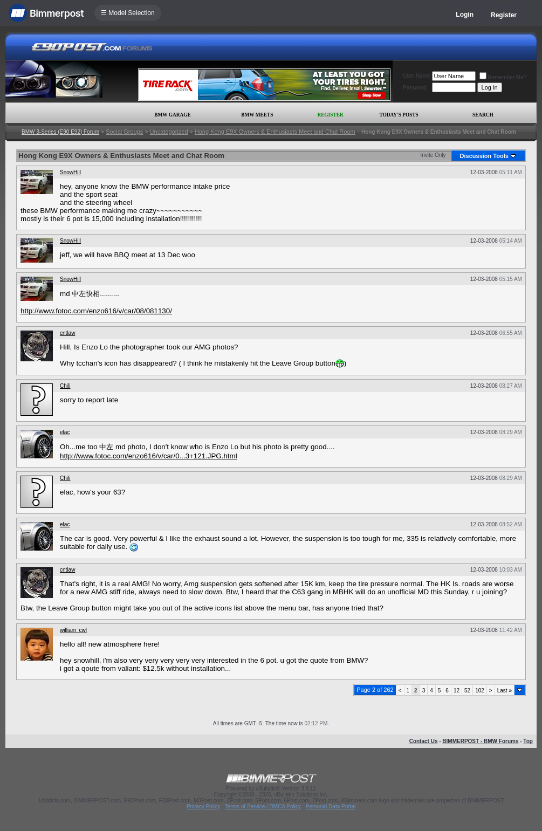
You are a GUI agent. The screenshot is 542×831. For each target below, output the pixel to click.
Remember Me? (503, 77)
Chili (65, 386)
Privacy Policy (203, 806)
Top (528, 741)
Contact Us (423, 741)
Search (482, 115)
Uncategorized (169, 131)
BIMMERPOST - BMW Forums (480, 741)
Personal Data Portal (330, 806)
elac (65, 432)
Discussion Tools (484, 156)
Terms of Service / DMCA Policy (263, 806)
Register (504, 15)
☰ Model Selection (128, 13)
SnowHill (70, 172)
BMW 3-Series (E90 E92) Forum (60, 132)
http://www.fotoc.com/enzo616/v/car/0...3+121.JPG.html (148, 456)
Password (415, 88)
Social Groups (124, 131)
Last (504, 690)
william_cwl (73, 630)
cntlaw (67, 333)
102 (479, 690)
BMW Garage (172, 115)
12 (456, 690)
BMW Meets (257, 115)
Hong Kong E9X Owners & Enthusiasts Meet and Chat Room (275, 131)
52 (467, 690)
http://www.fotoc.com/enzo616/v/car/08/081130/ (96, 311)
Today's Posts (398, 115)
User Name (416, 76)
